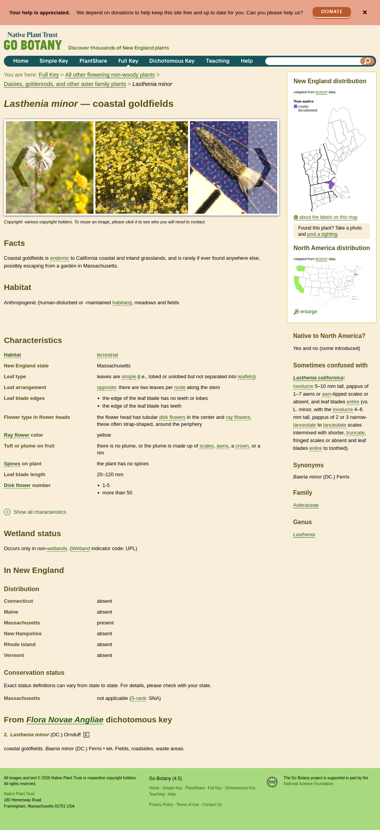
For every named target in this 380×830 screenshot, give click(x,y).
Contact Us (211, 805)
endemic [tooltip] (59, 258)
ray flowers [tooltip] (238, 417)
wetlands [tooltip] (57, 548)
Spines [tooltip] (12, 463)
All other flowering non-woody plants (110, 75)
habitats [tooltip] (121, 302)
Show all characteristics (40, 512)
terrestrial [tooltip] (107, 355)
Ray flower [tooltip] (16, 435)
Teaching (218, 61)
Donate (332, 11)
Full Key (128, 61)
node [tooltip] (179, 387)
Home (20, 61)
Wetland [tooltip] (81, 548)
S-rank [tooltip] (138, 698)
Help (247, 61)
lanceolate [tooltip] (304, 425)
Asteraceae (306, 505)
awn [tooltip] (326, 394)
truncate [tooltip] (355, 433)
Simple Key (54, 61)
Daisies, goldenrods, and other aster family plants (65, 84)
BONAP (322, 92)
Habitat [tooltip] (12, 355)
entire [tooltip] (353, 402)
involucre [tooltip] (303, 386)
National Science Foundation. (309, 784)
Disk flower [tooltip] (17, 485)
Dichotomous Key (172, 61)
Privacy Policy (161, 805)
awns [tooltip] (222, 446)
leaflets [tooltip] (246, 376)
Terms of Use (187, 805)
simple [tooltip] (129, 376)
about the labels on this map (328, 217)
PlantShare (93, 61)
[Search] (367, 61)
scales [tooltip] (206, 446)
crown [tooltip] (242, 446)
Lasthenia (304, 534)
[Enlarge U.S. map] (332, 288)
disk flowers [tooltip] (172, 417)
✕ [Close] (364, 12)
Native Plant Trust (19, 794)
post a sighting (322, 234)
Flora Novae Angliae (65, 719)
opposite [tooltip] (106, 387)
